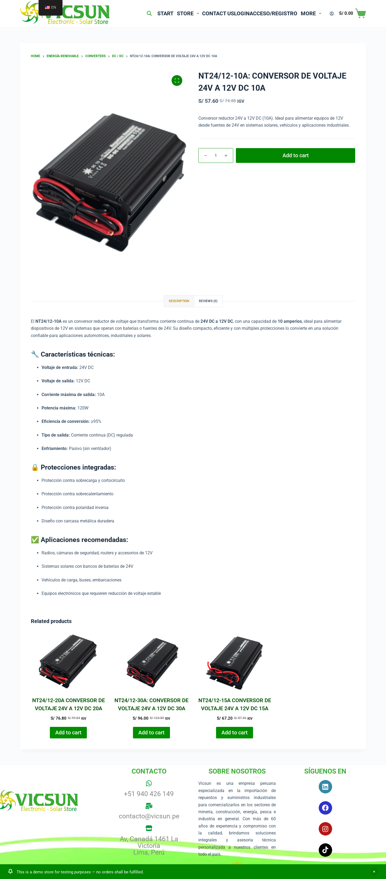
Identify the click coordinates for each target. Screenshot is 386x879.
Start (142, 13)
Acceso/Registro (270, 13)
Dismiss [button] (374, 872)
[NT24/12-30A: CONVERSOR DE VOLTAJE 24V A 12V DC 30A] (151, 661)
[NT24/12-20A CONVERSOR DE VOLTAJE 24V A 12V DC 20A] (68, 661)
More (312, 13)
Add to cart (296, 155)
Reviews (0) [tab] (208, 301)
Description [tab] (179, 301)
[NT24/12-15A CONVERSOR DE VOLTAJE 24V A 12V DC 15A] (234, 661)
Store (169, 13)
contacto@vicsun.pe (149, 816)
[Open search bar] (122, 13)
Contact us (201, 13)
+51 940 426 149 (149, 794)
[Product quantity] (215, 155)
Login (232, 13)
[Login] (332, 14)
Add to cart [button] (68, 732)
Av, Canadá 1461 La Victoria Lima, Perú (149, 845)
